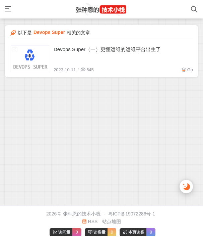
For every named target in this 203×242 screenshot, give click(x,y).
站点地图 (111, 221)
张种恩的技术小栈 (81, 213)
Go (190, 69)
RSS (90, 221)
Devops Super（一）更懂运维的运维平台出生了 (107, 49)
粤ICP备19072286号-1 (131, 213)
